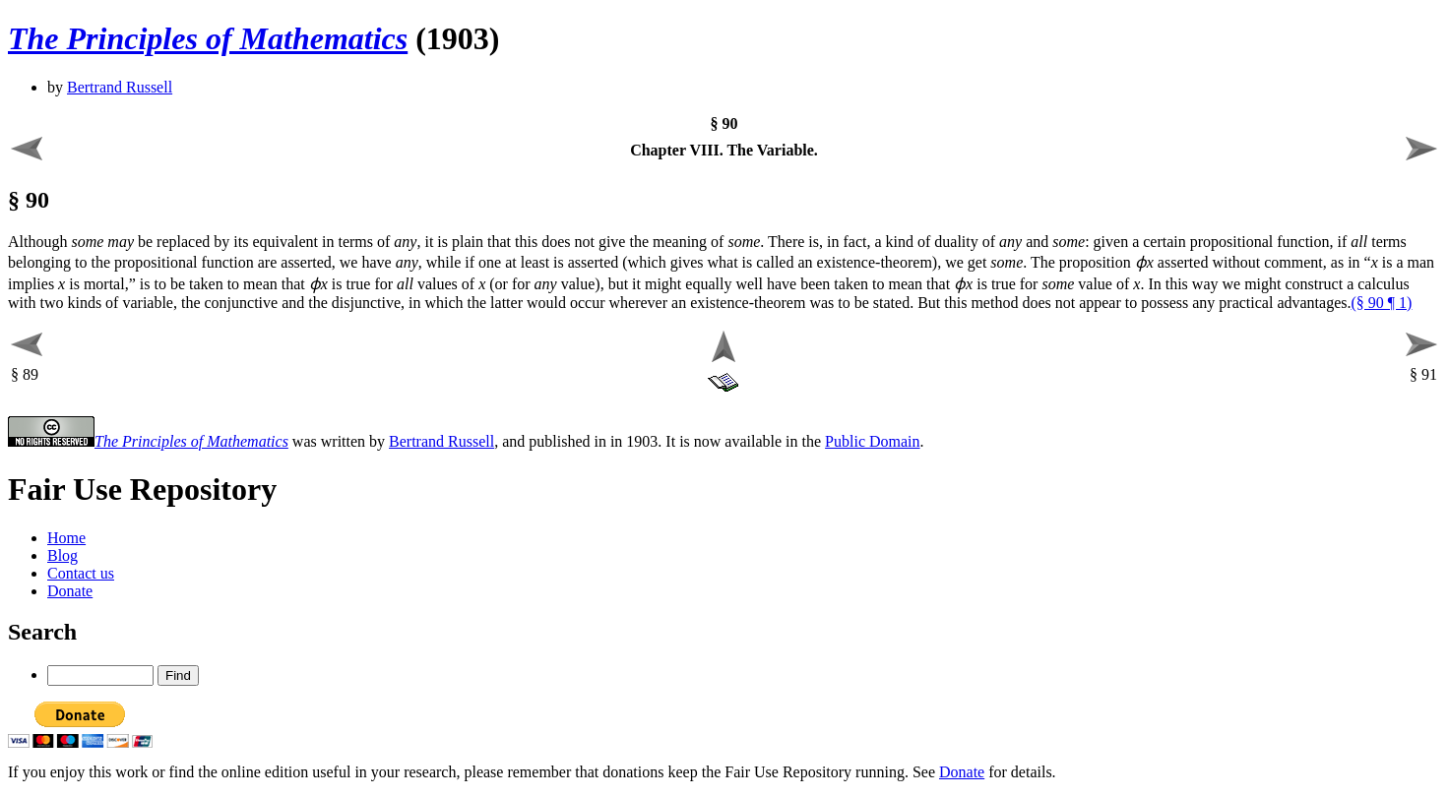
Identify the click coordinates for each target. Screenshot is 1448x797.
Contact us (80, 573)
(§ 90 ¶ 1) (1381, 302)
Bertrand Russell (119, 87)
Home (66, 537)
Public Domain (872, 441)
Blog (62, 555)
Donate (70, 590)
